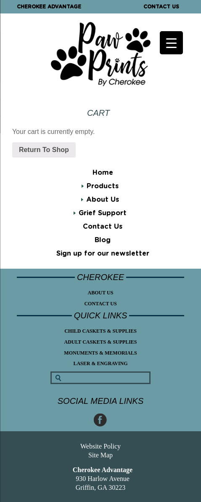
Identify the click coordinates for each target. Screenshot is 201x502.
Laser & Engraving (100, 363)
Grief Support (103, 213)
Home (103, 172)
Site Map (100, 455)
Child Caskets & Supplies (100, 331)
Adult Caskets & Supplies (100, 342)
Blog (103, 240)
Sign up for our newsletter (102, 253)
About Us (102, 199)
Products (103, 186)
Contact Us (161, 6)
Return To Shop (44, 149)
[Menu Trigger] (171, 42)
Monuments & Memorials (100, 353)
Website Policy (100, 446)
